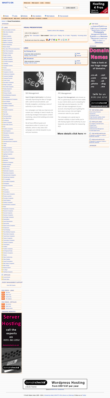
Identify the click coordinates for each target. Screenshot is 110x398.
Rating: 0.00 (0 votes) (30, 55)
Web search (35, 3)
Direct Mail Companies (8, 86)
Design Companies (7, 84)
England (98, 30)
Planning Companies (8, 185)
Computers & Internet (8, 72)
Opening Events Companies (9, 175)
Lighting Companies (7, 154)
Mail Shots (5, 156)
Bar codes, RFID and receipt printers (11, 48)
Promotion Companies (8, 198)
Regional (95, 26)
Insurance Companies (8, 139)
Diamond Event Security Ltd (96, 118)
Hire (94, 40)
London (101, 38)
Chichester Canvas (94, 115)
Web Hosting (6, 265)
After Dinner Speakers (8, 32)
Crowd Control (6, 80)
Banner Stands (6, 46)
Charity (5, 67)
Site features (50, 16)
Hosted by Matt (49, 395)
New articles (8, 304)
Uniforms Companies (8, 253)
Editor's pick (8, 294)
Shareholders (6, 219)
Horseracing (6, 135)
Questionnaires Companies (9, 204)
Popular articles (9, 308)
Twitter (84, 395)
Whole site (27, 3)
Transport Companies (8, 242)
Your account (63, 16)
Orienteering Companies (8, 177)
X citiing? (5, 269)
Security (98, 36)
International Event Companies (10, 141)
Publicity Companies (8, 202)
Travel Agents (6, 244)
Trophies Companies (8, 248)
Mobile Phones (6, 166)
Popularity (74, 35)
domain (96, 38)
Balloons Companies (8, 42)
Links (42, 3)
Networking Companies (8, 173)
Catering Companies (8, 59)
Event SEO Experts (11, 285)
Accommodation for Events (9, 29)
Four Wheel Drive (7, 118)
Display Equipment (7, 88)
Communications (7, 69)
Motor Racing (6, 168)
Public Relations (7, 200)
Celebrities (5, 63)
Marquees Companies (8, 162)
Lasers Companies (7, 149)
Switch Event (93, 125)
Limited (97, 40)
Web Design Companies (8, 263)
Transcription (103, 30)
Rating (60, 35)
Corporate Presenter (8, 78)
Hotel (105, 38)
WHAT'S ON (54, 389)
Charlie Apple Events (95, 130)
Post (4, 187)
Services (103, 34)
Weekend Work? (7, 267)
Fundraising (6, 120)
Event (101, 26)
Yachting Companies (8, 271)
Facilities (5, 107)
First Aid (5, 112)
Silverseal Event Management (97, 128)
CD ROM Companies (8, 61)
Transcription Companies (9, 240)
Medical (103, 40)
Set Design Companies (8, 217)
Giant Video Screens (8, 124)
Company (96, 28)
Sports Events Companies (9, 225)
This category (9, 298)
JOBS (4, 145)
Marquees (104, 36)
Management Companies (9, 158)
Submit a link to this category (55, 30)
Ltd (92, 28)
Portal (105, 26)
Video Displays (6, 259)
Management (95, 34)
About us (65, 395)
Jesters (5, 143)
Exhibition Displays (7, 103)
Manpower (5, 160)
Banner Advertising (7, 44)
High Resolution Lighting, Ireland (97, 117)
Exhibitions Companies (8, 105)
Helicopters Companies (8, 133)
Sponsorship (6, 223)
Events (93, 36)
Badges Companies (7, 40)
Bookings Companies (8, 53)
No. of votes (66, 35)
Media (100, 40)
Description (36, 35)
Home (6, 16)
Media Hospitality (7, 164)
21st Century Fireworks (95, 112)
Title (30, 35)
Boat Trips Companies (8, 51)
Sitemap (71, 395)
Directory (99, 42)
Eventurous (92, 113)
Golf (4, 126)
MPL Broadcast (28, 58)
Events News (6, 279)
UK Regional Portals (7, 250)
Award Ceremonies (7, 38)
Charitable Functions (8, 65)
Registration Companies (8, 208)
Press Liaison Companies (9, 194)
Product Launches (7, 196)
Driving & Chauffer (7, 93)
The (92, 38)
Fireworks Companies (8, 109)
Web (92, 26)
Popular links (8, 296)
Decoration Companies (8, 82)
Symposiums (6, 227)
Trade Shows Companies (9, 236)
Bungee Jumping (7, 55)
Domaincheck (61, 389)
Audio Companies (7, 36)
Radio (4, 206)
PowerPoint (6, 189)
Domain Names (6, 90)
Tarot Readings (6, 229)
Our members (36, 16)
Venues (5, 255)
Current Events (6, 277)
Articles (47, 3)
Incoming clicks (82, 35)
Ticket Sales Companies (8, 234)
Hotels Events (6, 137)
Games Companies (7, 122)
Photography (6, 183)
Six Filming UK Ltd (30, 51)
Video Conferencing (7, 257)
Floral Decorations (7, 116)
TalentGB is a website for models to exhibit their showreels (97, 136)
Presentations (6, 191)
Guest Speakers (7, 130)
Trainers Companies (7, 238)
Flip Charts (5, 114)
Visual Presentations (8, 261)
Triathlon (5, 246)
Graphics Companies (8, 128)
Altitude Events (93, 127)
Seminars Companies (8, 215)
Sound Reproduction (8, 221)
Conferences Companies (8, 74)
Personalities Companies (9, 181)
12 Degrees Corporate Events (97, 123)
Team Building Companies (9, 231)
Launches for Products (8, 152)
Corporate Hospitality (8, 76)
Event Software (6, 101)
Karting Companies (7, 147)
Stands (94, 30)
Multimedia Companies (8, 170)
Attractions (5, 34)
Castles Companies (7, 57)
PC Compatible (6, 179)
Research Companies (8, 210)
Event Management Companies (10, 99)
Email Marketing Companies (9, 95)
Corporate (103, 29)
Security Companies (7, 213)
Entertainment (6, 97)
